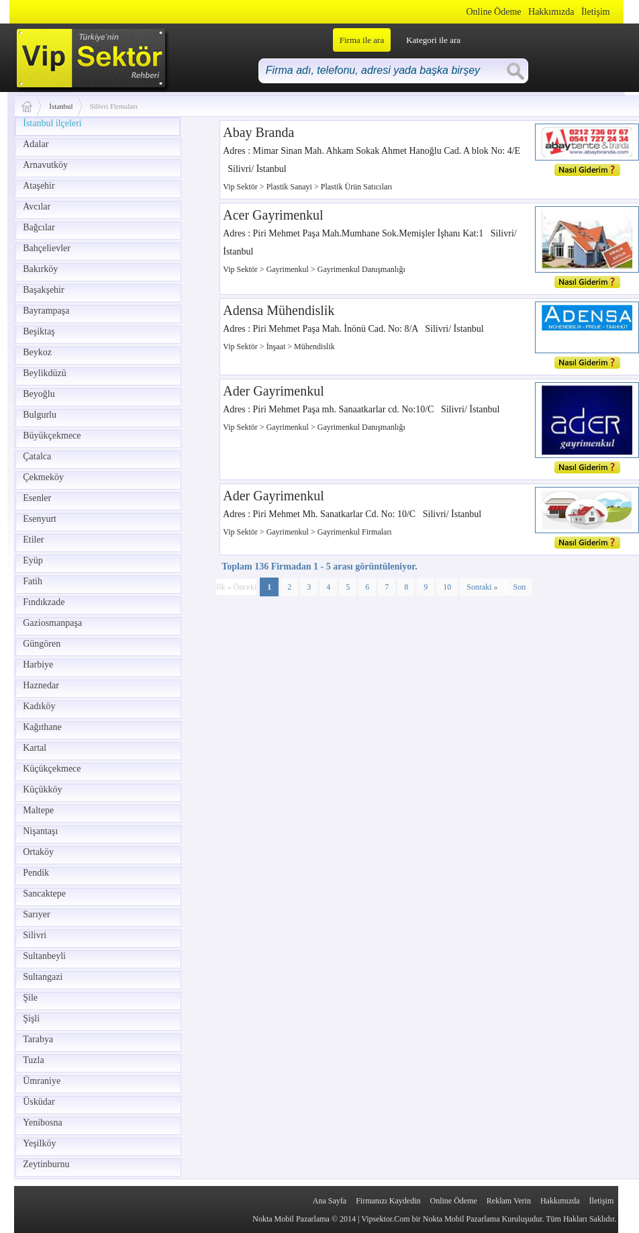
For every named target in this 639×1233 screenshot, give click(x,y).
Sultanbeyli (44, 956)
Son (519, 587)
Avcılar (36, 206)
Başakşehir (43, 290)
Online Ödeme (494, 12)
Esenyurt (39, 519)
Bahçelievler (46, 248)
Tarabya (38, 1039)
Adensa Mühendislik (278, 310)
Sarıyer (36, 914)
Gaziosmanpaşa (52, 623)
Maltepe (38, 810)
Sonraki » (481, 587)
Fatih (32, 581)
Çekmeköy (43, 477)
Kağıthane (42, 727)
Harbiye (38, 664)
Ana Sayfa (329, 1200)
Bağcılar (38, 227)
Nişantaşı (40, 831)
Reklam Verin (509, 1200)
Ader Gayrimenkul (273, 390)
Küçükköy (42, 789)
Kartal (34, 748)
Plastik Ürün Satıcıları (357, 186)
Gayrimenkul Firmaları (354, 532)
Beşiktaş (38, 331)
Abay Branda (258, 132)
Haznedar (41, 685)
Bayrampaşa (46, 311)
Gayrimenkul (288, 269)
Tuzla (33, 1060)
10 (447, 587)
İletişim (595, 12)
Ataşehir (38, 186)
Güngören (41, 644)
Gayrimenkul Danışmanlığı (361, 269)
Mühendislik (314, 346)
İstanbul (60, 106)
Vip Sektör (241, 186)
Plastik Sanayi (290, 186)
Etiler (33, 540)
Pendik (36, 873)
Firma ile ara (362, 40)
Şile (30, 998)
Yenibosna (42, 1122)
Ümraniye (41, 1081)
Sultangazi (42, 977)
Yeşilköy (39, 1143)
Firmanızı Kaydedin (388, 1200)
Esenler (37, 498)
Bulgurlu (39, 415)
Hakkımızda (551, 12)
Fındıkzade (43, 602)
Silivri (34, 935)
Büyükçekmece (52, 435)
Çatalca (37, 456)
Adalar (35, 144)
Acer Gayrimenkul (273, 215)
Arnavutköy (45, 165)
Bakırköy (40, 269)
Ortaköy (38, 852)
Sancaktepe (44, 893)
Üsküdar (38, 1102)
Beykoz (37, 352)
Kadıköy (39, 706)
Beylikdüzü (44, 373)
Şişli (31, 1018)
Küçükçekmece (52, 769)
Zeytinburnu (46, 1164)
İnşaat (277, 346)
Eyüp (33, 560)
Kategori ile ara (433, 40)
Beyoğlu (38, 394)
